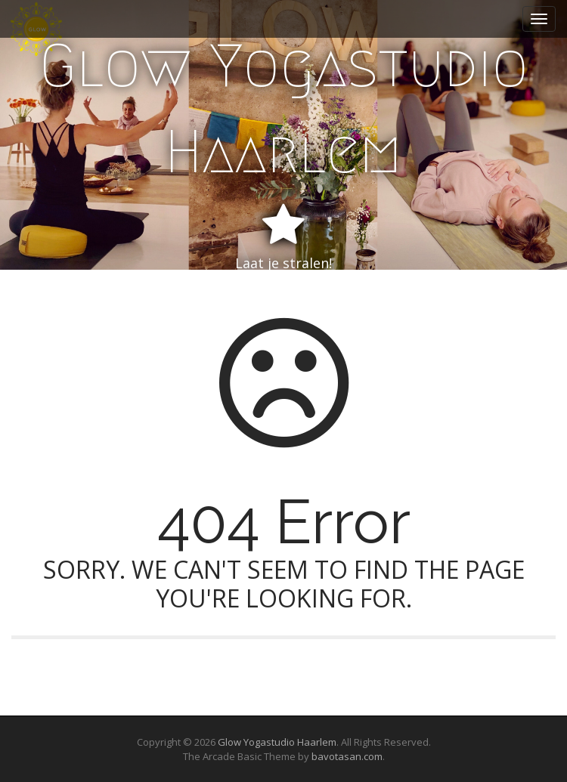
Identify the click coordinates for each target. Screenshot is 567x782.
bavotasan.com (347, 756)
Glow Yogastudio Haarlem (283, 108)
